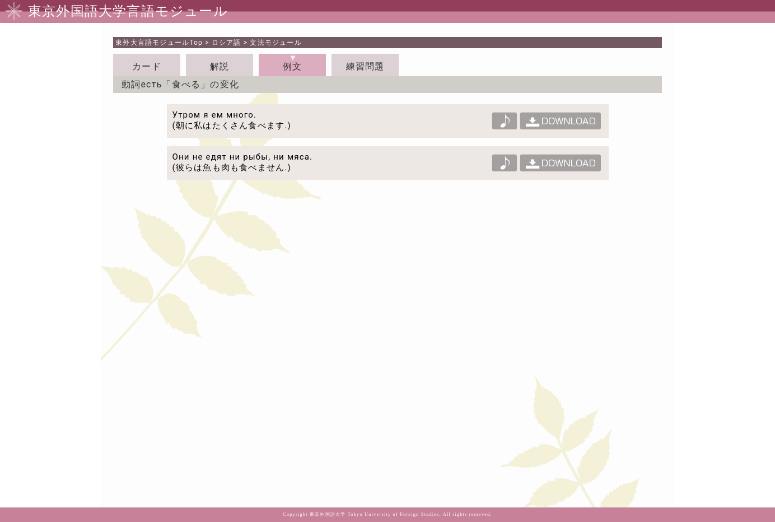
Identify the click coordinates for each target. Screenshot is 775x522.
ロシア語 (226, 42)
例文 (292, 66)
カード (146, 66)
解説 (219, 66)
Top (159, 42)
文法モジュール (275, 42)
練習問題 (365, 66)
